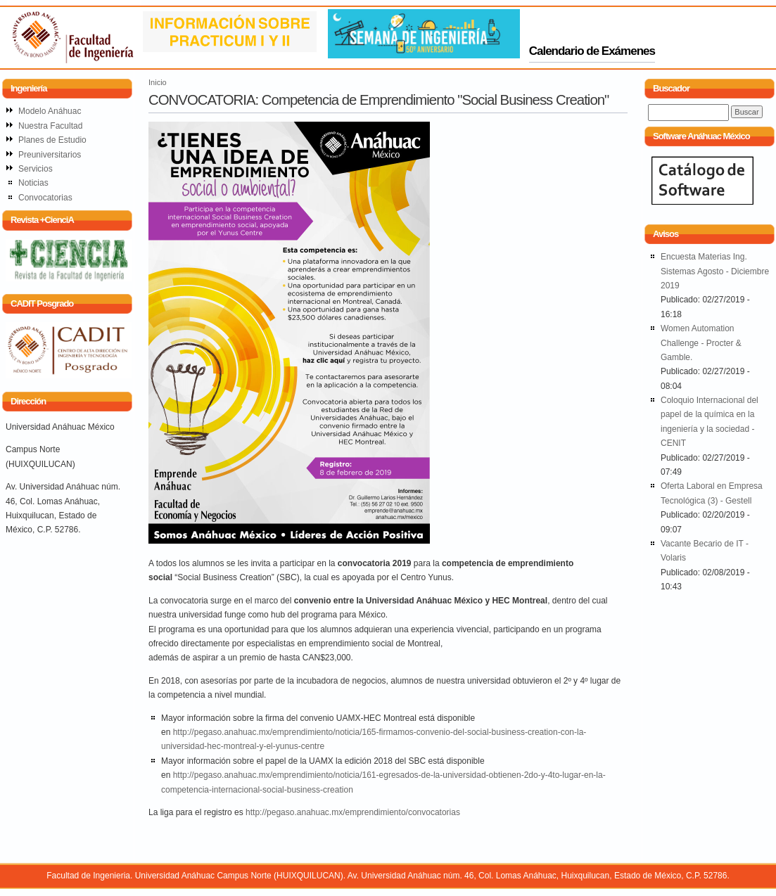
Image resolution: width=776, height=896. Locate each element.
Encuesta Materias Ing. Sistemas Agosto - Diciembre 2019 (715, 271)
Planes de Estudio (52, 140)
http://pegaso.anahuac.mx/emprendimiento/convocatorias (353, 812)
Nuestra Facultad (50, 126)
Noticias (33, 183)
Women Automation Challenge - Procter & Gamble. (701, 343)
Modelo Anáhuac (49, 111)
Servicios (35, 169)
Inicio (157, 82)
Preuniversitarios (49, 155)
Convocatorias (45, 198)
